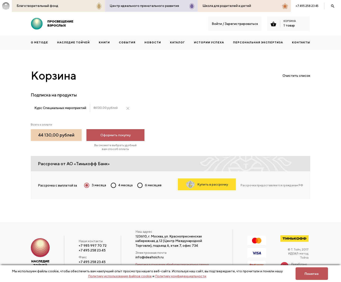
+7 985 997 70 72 (93, 245)
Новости (152, 42)
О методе (39, 42)
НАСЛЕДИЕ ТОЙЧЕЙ (73, 42)
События (127, 42)
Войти (217, 23)
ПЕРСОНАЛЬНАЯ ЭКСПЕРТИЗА (258, 42)
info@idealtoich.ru (149, 257)
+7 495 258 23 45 (307, 6)
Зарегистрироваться (241, 23)
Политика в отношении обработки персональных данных (172, 264)
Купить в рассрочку (207, 184)
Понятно (312, 274)
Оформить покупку (115, 135)
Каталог (177, 42)
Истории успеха (209, 42)
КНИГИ (104, 42)
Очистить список (296, 75)
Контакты (301, 42)
